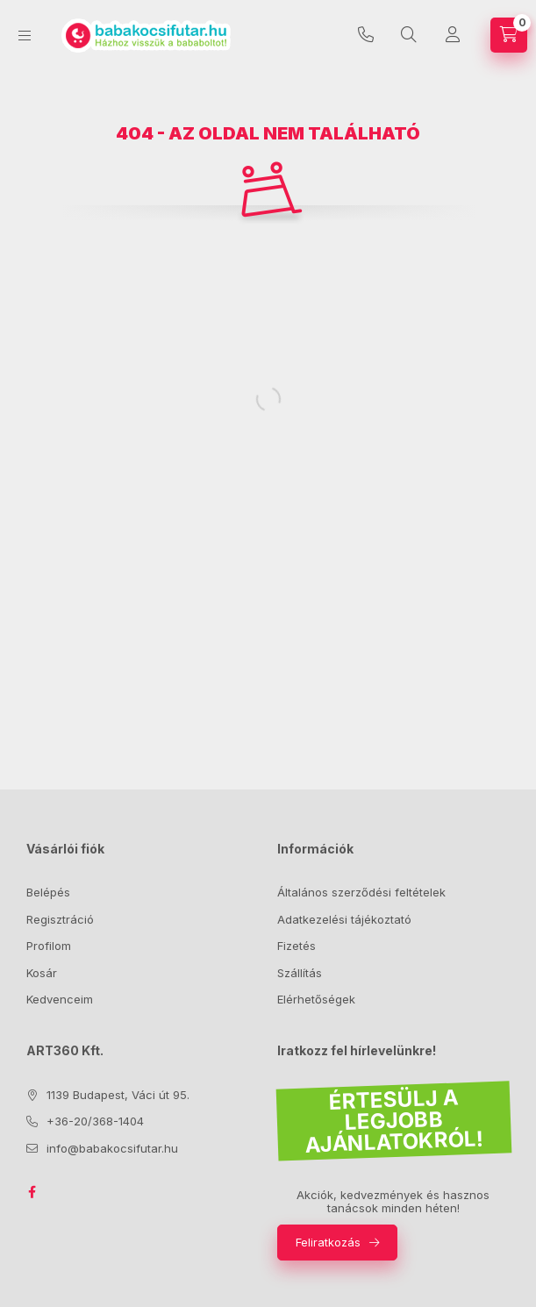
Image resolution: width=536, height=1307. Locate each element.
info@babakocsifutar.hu (112, 1148)
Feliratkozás (328, 1242)
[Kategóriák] (24, 35)
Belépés (48, 892)
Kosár (41, 973)
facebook (31, 1192)
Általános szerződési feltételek (361, 892)
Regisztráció (60, 919)
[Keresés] (408, 35)
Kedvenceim (59, 999)
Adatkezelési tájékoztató (344, 919)
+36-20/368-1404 (365, 35)
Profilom (48, 946)
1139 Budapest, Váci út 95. (117, 1095)
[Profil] (452, 35)
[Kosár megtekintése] (508, 35)
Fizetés (296, 946)
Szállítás (299, 973)
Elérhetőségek (316, 999)
